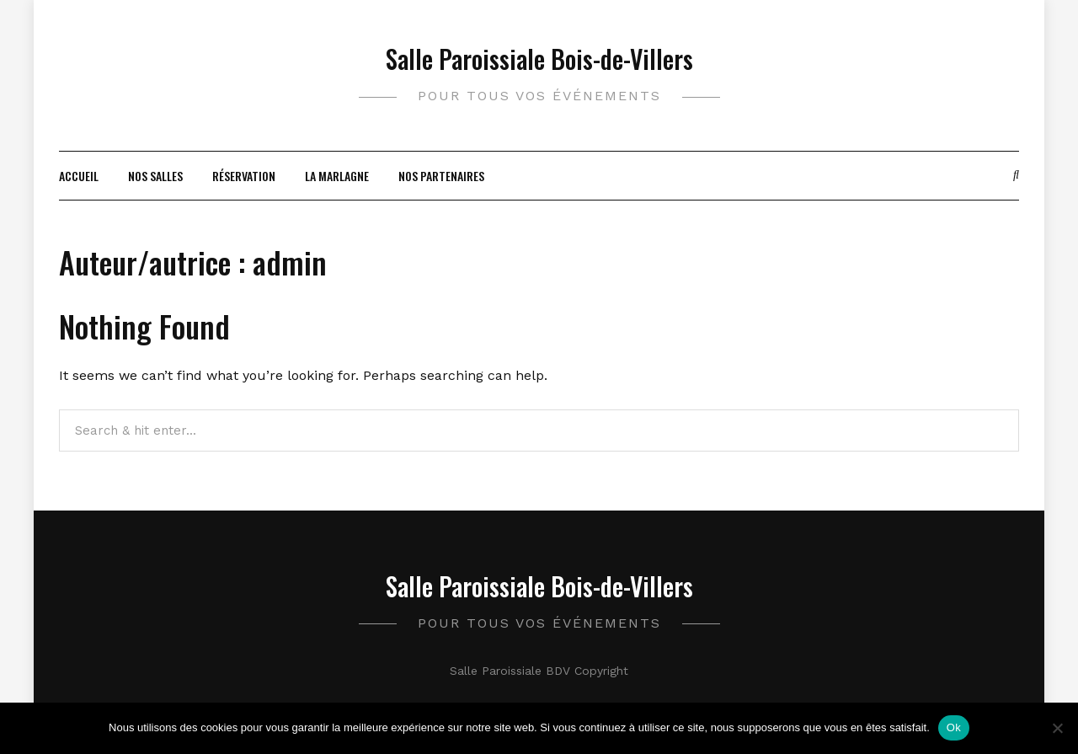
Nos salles (155, 175)
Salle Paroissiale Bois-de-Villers (539, 59)
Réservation (243, 175)
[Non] (1057, 727)
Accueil (79, 175)
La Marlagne (337, 175)
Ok (954, 727)
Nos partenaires (441, 175)
